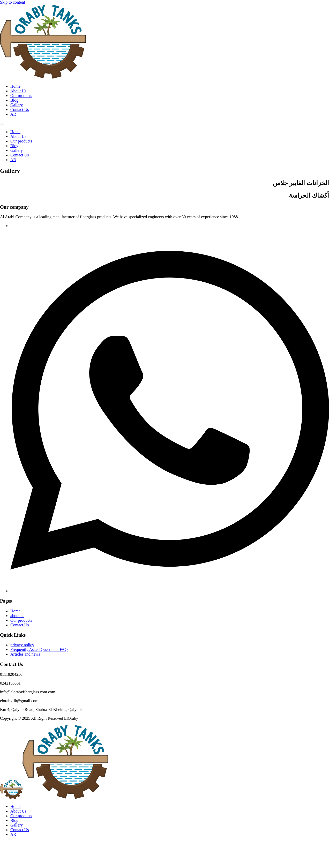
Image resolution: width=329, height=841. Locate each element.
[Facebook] (169, 591)
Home (15, 86)
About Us (18, 91)
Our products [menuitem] (21, 816)
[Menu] (2, 124)
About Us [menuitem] (18, 811)
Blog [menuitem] (14, 820)
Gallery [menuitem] (16, 825)
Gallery (16, 105)
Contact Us (19, 109)
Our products (21, 95)
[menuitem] (13, 834)
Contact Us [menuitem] (19, 830)
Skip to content (12, 2)
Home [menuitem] (15, 806)
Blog (14, 100)
